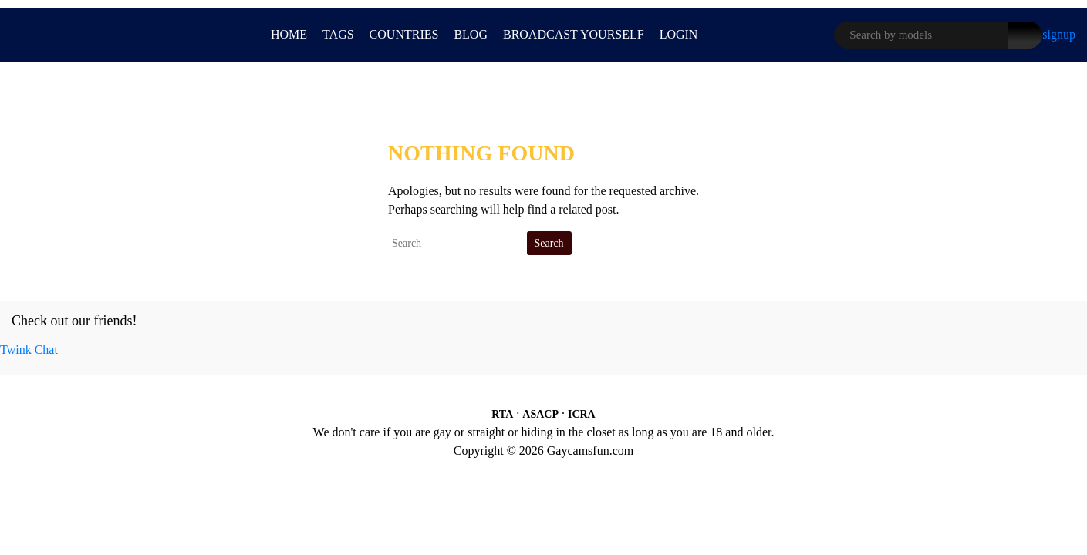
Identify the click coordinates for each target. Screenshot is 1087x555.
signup (1058, 34)
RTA (502, 414)
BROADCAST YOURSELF (573, 34)
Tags (338, 34)
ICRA (582, 414)
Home (289, 34)
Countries (404, 34)
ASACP (540, 414)
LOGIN (679, 34)
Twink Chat (29, 349)
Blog (471, 34)
